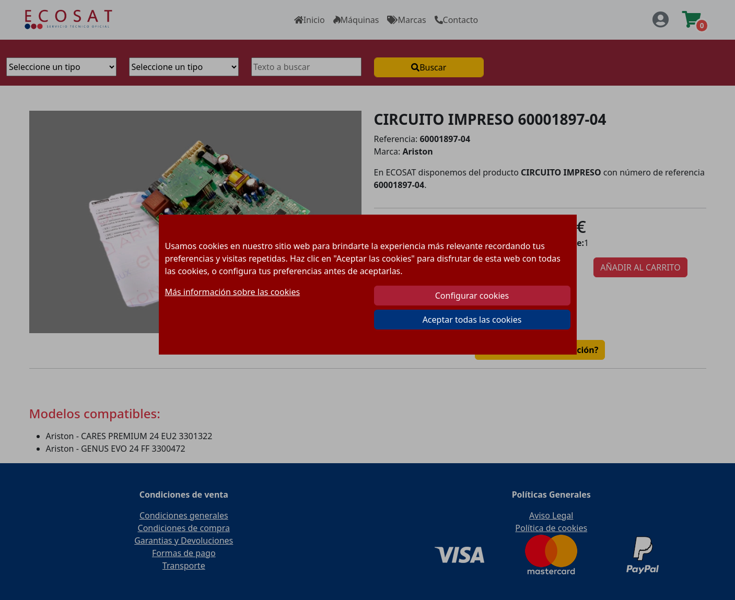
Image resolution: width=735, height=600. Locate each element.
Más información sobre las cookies (232, 292)
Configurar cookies (472, 295)
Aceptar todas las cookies (472, 319)
